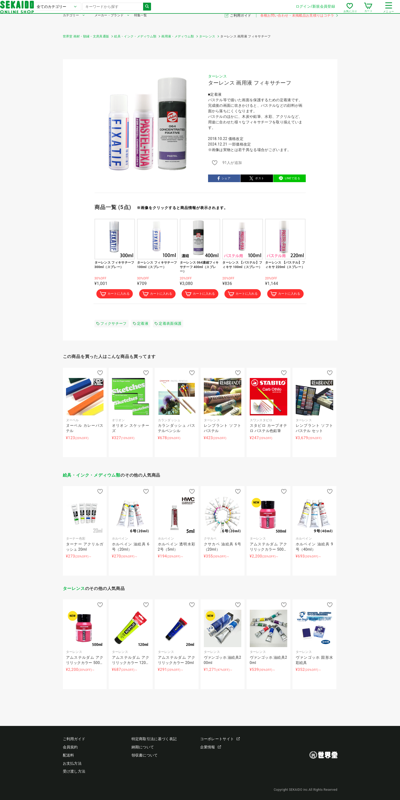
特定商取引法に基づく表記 (154, 739)
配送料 (68, 755)
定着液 (140, 324)
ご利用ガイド (241, 23)
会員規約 (70, 747)
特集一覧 (140, 23)
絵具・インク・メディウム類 (91, 475)
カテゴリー (71, 23)
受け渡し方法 (74, 771)
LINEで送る (289, 178)
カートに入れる (114, 294)
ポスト (257, 178)
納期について (142, 747)
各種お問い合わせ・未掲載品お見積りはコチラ (298, 23)
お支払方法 (72, 763)
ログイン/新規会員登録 (252, 10)
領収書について (144, 755)
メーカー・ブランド (109, 23)
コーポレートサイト (220, 739)
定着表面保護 (168, 324)
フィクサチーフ (111, 324)
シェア (224, 178)
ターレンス (217, 76)
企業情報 (210, 747)
